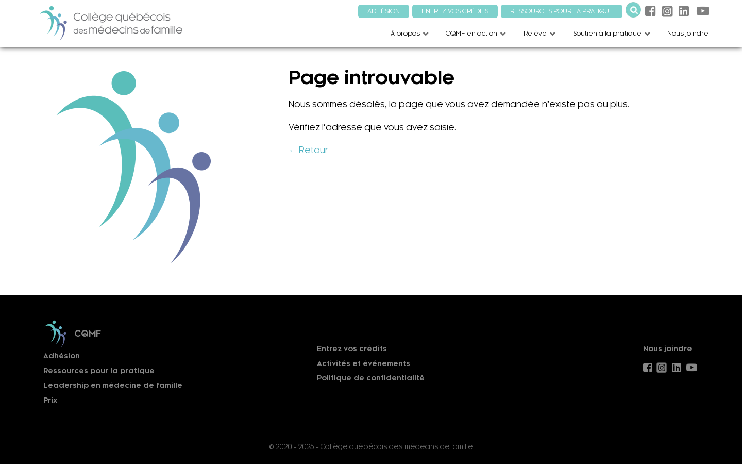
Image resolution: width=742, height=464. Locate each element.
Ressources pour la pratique (99, 371)
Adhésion (61, 356)
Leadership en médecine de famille (112, 385)
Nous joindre (667, 349)
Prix (50, 400)
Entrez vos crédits (352, 349)
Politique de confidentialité (371, 378)
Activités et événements (363, 364)
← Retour (308, 150)
